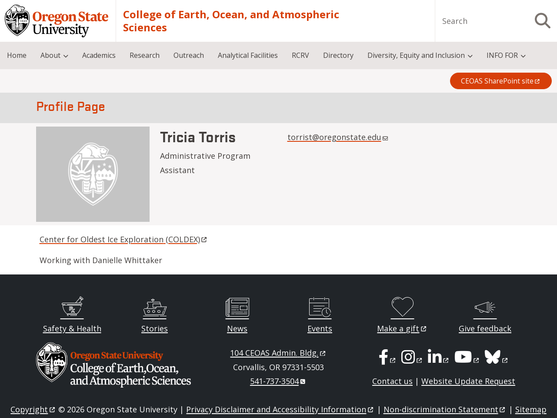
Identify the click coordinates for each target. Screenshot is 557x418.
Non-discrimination (445, 409)
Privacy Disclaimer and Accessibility (280, 409)
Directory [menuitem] (338, 55)
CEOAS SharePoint (501, 81)
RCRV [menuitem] (300, 55)
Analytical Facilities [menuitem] (248, 55)
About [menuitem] (50, 55)
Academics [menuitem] (99, 55)
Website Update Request (468, 381)
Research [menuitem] (145, 55)
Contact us (392, 381)
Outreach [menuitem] (188, 55)
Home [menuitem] (17, 55)
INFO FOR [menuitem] (502, 55)
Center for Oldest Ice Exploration (124, 239)
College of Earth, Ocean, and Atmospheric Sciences (231, 21)
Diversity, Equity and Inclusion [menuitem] (416, 55)
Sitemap (531, 409)
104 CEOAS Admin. (278, 353)
